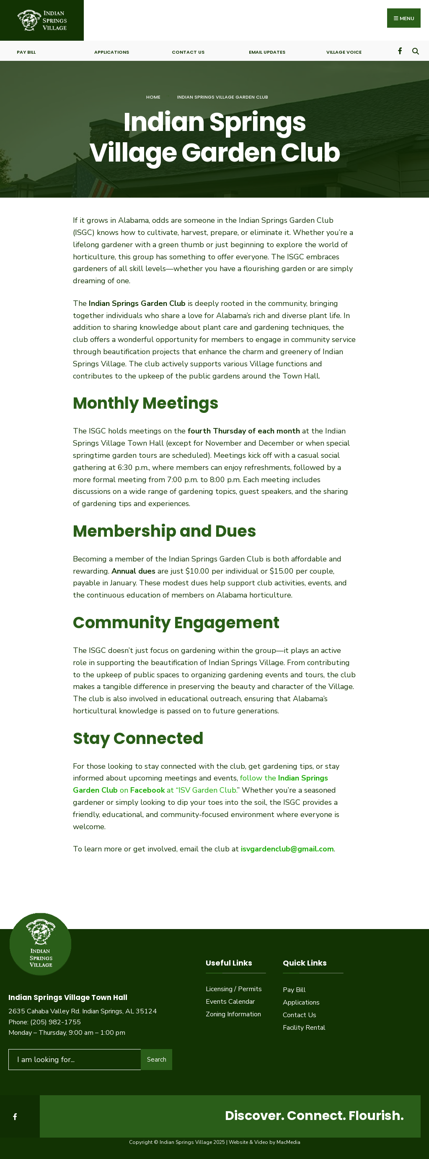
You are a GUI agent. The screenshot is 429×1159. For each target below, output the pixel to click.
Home (153, 97)
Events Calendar (230, 1001)
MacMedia (288, 1142)
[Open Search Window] (415, 50)
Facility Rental (304, 1027)
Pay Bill (26, 52)
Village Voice (344, 52)
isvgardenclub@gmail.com (287, 849)
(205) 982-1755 (55, 1022)
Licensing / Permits (234, 989)
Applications (111, 52)
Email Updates (267, 52)
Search (156, 1059)
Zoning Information (233, 1014)
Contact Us (188, 52)
